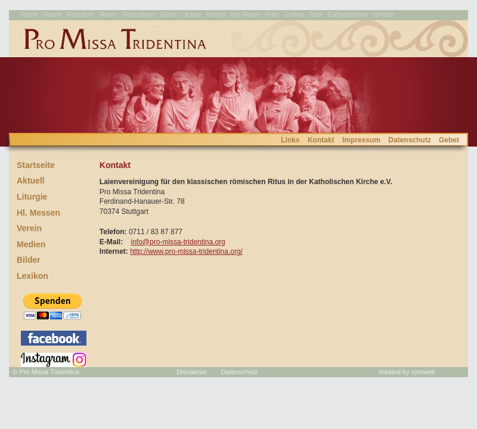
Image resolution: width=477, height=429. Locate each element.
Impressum (361, 140)
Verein (29, 228)
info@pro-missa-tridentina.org (178, 242)
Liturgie (32, 196)
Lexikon (32, 276)
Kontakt (321, 140)
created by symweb (407, 371)
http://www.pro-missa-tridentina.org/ (186, 251)
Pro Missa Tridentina (49, 371)
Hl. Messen (38, 212)
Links (290, 140)
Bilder (29, 260)
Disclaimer (191, 371)
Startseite (36, 165)
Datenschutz (409, 140)
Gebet (449, 140)
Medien (31, 244)
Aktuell (31, 180)
